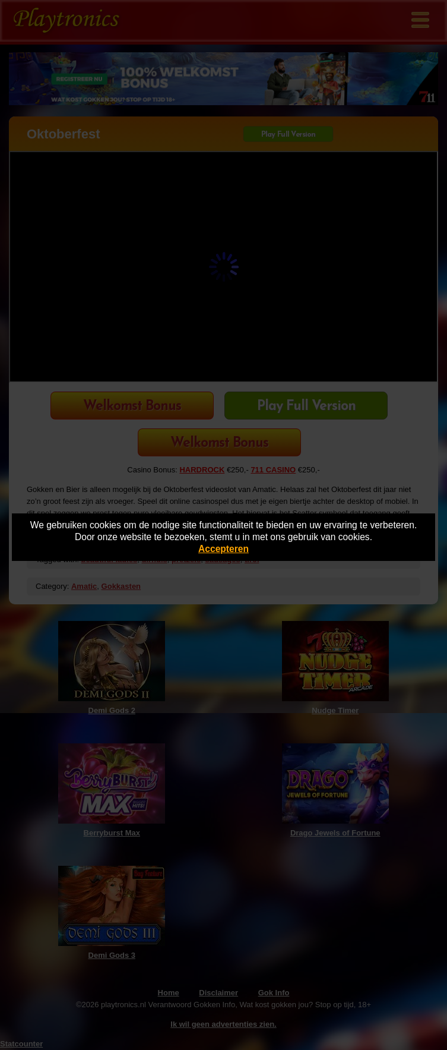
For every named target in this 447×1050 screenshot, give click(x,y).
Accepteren (223, 549)
